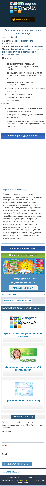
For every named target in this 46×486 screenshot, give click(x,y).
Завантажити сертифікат (23, 255)
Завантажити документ (23, 248)
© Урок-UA (11, 472)
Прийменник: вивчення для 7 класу (23, 401)
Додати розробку (24, 20)
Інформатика (9, 300)
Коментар (7, 431)
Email (5, 454)
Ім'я (4, 446)
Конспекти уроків (24, 300)
